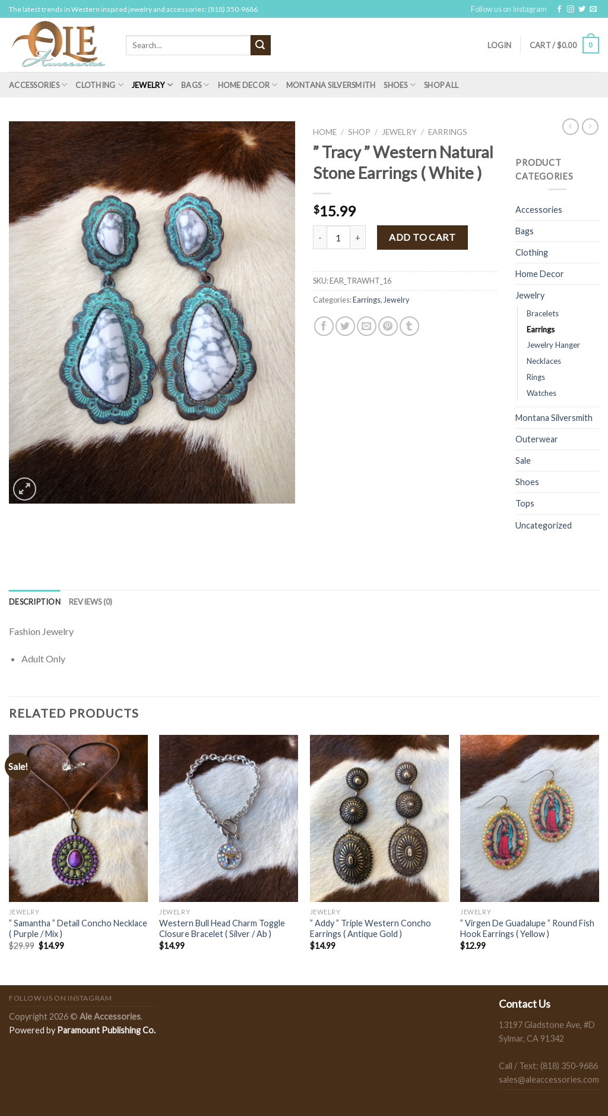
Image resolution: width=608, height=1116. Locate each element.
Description (35, 601)
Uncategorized (543, 525)
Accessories (38, 84)
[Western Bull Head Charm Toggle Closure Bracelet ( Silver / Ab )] (228, 818)
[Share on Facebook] (324, 326)
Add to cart (422, 237)
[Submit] (261, 45)
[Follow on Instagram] (570, 9)
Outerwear (536, 439)
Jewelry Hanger (553, 345)
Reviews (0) (91, 601)
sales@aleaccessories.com (549, 1079)
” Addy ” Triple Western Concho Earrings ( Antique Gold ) (370, 928)
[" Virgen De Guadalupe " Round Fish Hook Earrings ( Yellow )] (529, 818)
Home (325, 132)
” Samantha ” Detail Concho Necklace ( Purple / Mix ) (78, 928)
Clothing (99, 84)
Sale (523, 460)
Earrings (447, 132)
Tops (524, 503)
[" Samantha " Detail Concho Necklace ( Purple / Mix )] (78, 818)
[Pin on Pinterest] (388, 326)
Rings (536, 377)
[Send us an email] (593, 9)
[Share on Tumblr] (409, 326)
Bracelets (543, 313)
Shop (359, 132)
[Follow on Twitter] (581, 9)
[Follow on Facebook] (559, 9)
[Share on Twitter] (345, 326)
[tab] (35, 602)
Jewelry (152, 84)
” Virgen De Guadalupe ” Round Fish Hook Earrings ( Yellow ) (527, 928)
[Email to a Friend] (366, 326)
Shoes (400, 84)
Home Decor (248, 84)
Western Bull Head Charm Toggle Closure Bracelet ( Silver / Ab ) (222, 928)
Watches (541, 393)
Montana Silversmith (331, 85)
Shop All (441, 85)
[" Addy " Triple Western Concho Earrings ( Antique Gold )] (379, 818)
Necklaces (544, 361)
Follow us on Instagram (509, 9)
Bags (195, 84)
